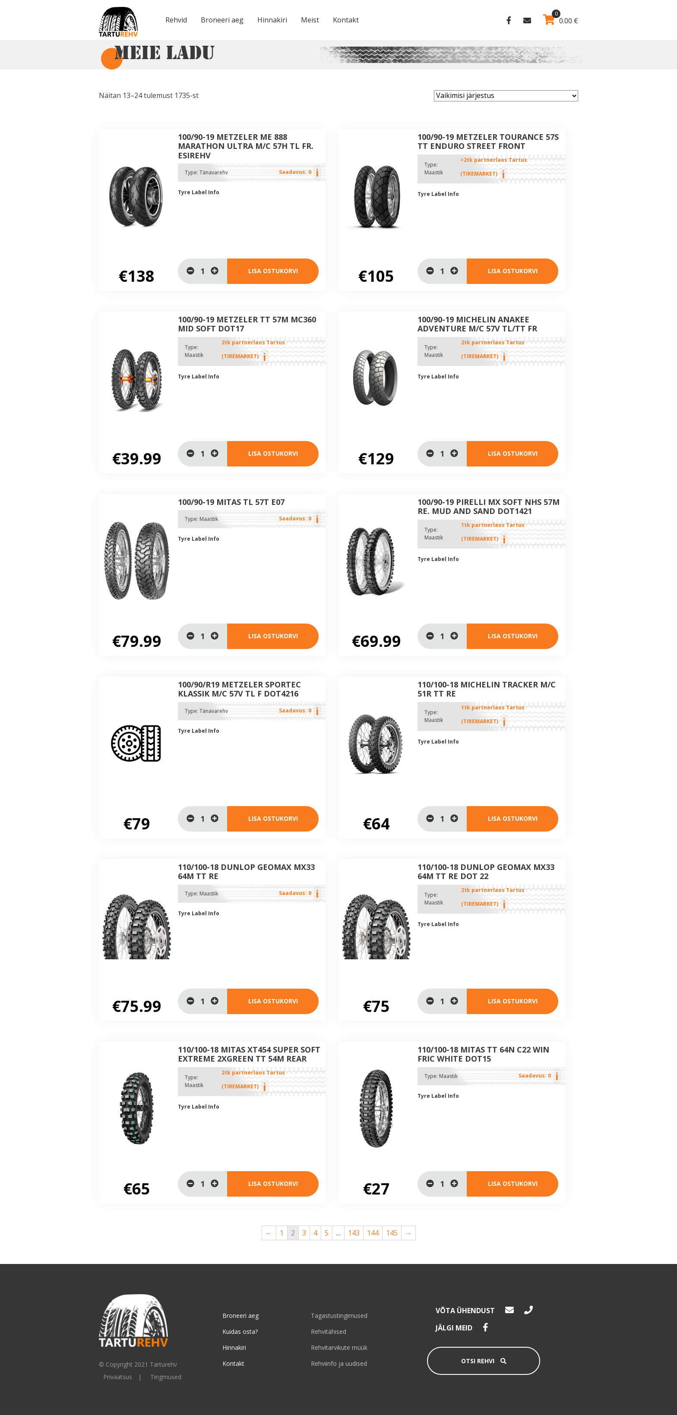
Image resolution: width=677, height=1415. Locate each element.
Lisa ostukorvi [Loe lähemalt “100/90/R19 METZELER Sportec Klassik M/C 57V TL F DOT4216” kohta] (273, 818)
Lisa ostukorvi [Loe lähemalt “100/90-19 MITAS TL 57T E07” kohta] (273, 636)
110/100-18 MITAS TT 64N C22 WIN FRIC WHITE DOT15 (483, 1054)
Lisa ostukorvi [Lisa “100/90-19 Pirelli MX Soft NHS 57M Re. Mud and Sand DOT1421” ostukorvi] (513, 636)
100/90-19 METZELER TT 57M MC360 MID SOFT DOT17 (247, 324)
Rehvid (176, 20)
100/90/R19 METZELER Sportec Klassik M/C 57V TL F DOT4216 (239, 689)
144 (373, 1233)
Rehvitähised (328, 1331)
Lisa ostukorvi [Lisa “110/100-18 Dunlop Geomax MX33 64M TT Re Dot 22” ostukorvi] (513, 1001)
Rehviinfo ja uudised (339, 1363)
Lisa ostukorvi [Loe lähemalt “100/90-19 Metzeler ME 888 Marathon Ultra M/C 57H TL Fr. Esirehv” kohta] (273, 271)
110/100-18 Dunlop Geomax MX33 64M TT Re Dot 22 (486, 872)
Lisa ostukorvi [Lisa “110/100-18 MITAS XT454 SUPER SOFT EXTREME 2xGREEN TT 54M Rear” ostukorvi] (273, 1183)
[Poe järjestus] (506, 95)
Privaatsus (117, 1377)
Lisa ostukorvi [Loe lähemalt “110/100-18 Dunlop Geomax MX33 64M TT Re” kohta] (273, 1001)
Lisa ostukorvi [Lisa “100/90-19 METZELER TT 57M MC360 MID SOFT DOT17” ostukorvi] (273, 453)
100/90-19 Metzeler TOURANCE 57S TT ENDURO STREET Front (488, 141)
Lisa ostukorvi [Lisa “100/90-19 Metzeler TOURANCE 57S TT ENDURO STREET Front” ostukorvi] (513, 271)
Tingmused (165, 1377)
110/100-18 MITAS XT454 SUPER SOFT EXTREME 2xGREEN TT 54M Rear (249, 1054)
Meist (310, 20)
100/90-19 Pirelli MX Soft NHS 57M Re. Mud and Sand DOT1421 (489, 507)
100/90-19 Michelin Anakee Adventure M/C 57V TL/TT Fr (477, 324)
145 (392, 1233)
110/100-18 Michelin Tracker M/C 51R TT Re (487, 689)
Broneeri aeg (222, 20)
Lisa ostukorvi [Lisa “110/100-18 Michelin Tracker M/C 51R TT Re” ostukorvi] (513, 818)
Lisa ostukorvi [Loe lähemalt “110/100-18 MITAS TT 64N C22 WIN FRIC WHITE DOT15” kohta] (513, 1183)
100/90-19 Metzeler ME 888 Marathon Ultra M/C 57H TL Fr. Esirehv (245, 146)
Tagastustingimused (339, 1315)
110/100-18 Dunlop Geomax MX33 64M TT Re (246, 872)
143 (354, 1233)
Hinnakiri (272, 20)
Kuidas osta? (240, 1331)
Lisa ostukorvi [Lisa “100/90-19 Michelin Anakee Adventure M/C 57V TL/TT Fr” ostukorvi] (513, 453)
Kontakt (346, 20)
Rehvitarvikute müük (339, 1347)
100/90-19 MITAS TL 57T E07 (231, 502)
